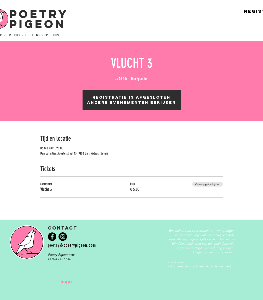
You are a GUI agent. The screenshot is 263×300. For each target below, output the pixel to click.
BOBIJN (54, 35)
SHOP (44, 35)
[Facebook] (52, 236)
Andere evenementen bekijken (131, 102)
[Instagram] (62, 236)
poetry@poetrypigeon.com (72, 245)
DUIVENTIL (20, 35)
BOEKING (34, 35)
